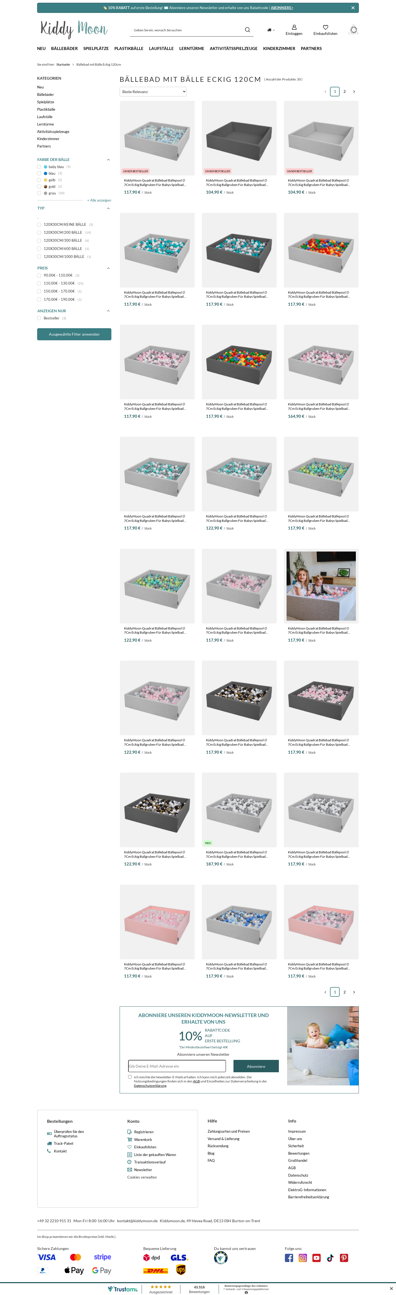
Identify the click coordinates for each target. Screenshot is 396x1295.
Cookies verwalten (142, 1177)
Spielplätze (96, 48)
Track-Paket (63, 1143)
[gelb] (74, 180)
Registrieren (143, 1132)
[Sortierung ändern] (153, 91)
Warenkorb (143, 1140)
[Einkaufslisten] (325, 30)
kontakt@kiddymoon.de (137, 1220)
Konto (133, 1121)
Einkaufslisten (145, 1147)
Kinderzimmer (279, 48)
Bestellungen (60, 1121)
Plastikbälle (129, 48)
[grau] (74, 193)
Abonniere (256, 1066)
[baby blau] (74, 167)
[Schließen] (352, 7)
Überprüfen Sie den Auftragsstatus (69, 1134)
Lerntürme (191, 48)
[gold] (74, 186)
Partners (311, 48)
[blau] (74, 173)
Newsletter (143, 1170)
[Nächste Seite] (354, 91)
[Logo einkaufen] (74, 30)
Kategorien (49, 78)
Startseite (63, 64)
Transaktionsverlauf (150, 1162)
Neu (41, 48)
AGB (196, 1081)
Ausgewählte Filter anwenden (74, 334)
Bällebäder (64, 48)
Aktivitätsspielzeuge (234, 48)
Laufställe (161, 48)
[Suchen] (247, 30)
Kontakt (60, 1151)
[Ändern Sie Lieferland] (271, 30)
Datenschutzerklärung (150, 1086)
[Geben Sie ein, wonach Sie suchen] (192, 30)
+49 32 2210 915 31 (54, 1220)
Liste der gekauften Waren (155, 1155)
